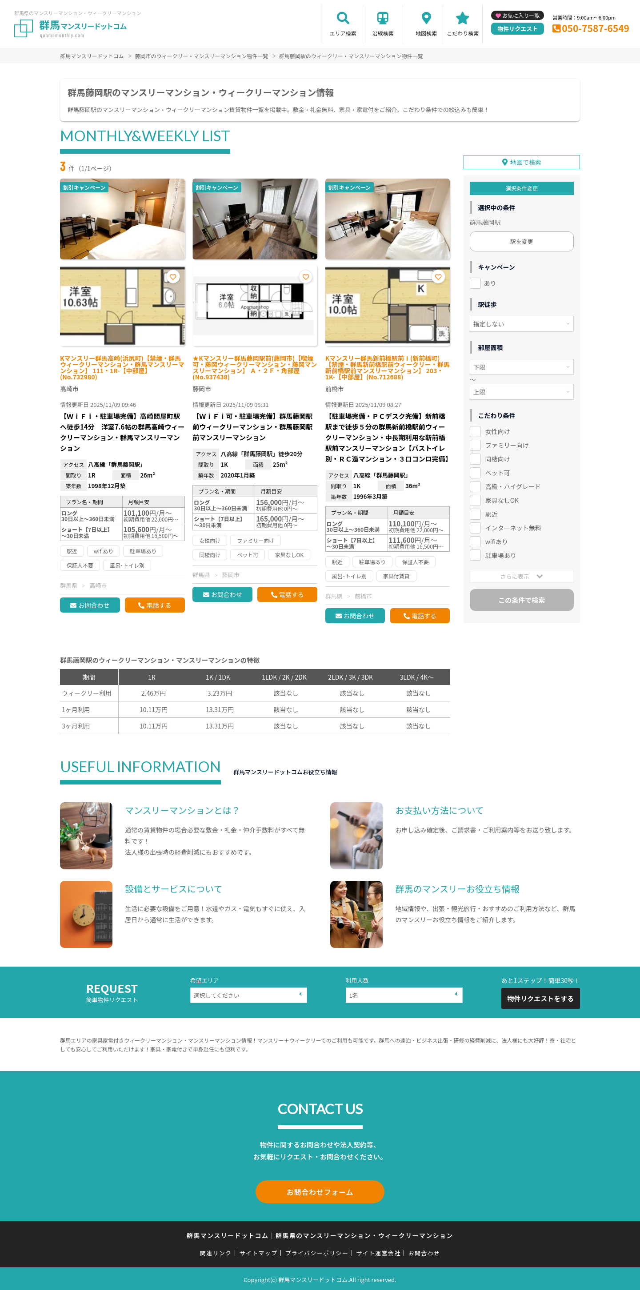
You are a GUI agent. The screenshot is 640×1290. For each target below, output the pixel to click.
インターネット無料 (513, 526)
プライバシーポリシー (316, 1251)
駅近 (491, 512)
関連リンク (216, 1251)
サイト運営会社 (378, 1251)
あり (490, 281)
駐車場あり (500, 553)
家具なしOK (502, 498)
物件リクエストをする (540, 998)
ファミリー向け (507, 443)
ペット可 (497, 471)
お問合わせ (93, 605)
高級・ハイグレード (513, 485)
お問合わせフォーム (320, 1190)
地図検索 (426, 33)
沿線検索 (383, 33)
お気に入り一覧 (521, 15)
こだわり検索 (463, 33)
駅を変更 (521, 240)
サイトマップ (259, 1251)
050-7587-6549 (595, 28)
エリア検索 (343, 33)
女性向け (497, 430)
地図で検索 (525, 160)
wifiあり (496, 539)
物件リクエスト (517, 28)
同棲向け (497, 457)
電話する (158, 605)
